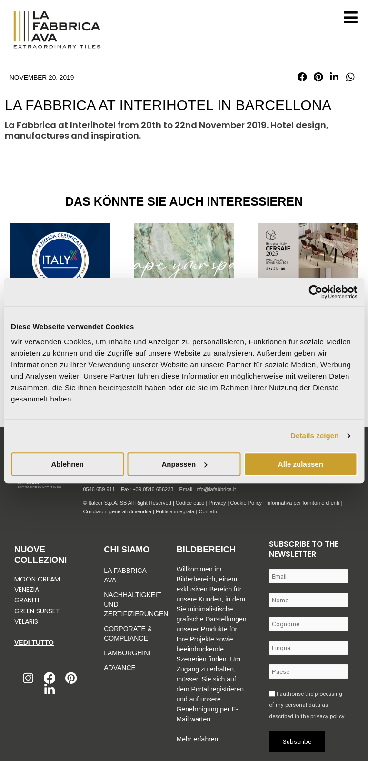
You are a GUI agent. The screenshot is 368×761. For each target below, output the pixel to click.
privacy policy (327, 716)
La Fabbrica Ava (125, 575)
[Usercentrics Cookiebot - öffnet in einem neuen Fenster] (315, 292)
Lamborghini (127, 653)
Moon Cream (37, 579)
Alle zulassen (300, 464)
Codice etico (190, 503)
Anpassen (184, 464)
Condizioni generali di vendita (117, 511)
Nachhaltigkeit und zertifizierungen (128, 604)
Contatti (208, 511)
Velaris (26, 621)
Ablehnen (67, 464)
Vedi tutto (34, 642)
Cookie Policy (246, 503)
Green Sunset (37, 611)
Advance (120, 667)
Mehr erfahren (197, 739)
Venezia (26, 589)
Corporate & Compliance (128, 633)
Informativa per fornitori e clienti (303, 503)
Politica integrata (175, 511)
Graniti (27, 600)
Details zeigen (314, 435)
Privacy (217, 503)
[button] (302, 77)
